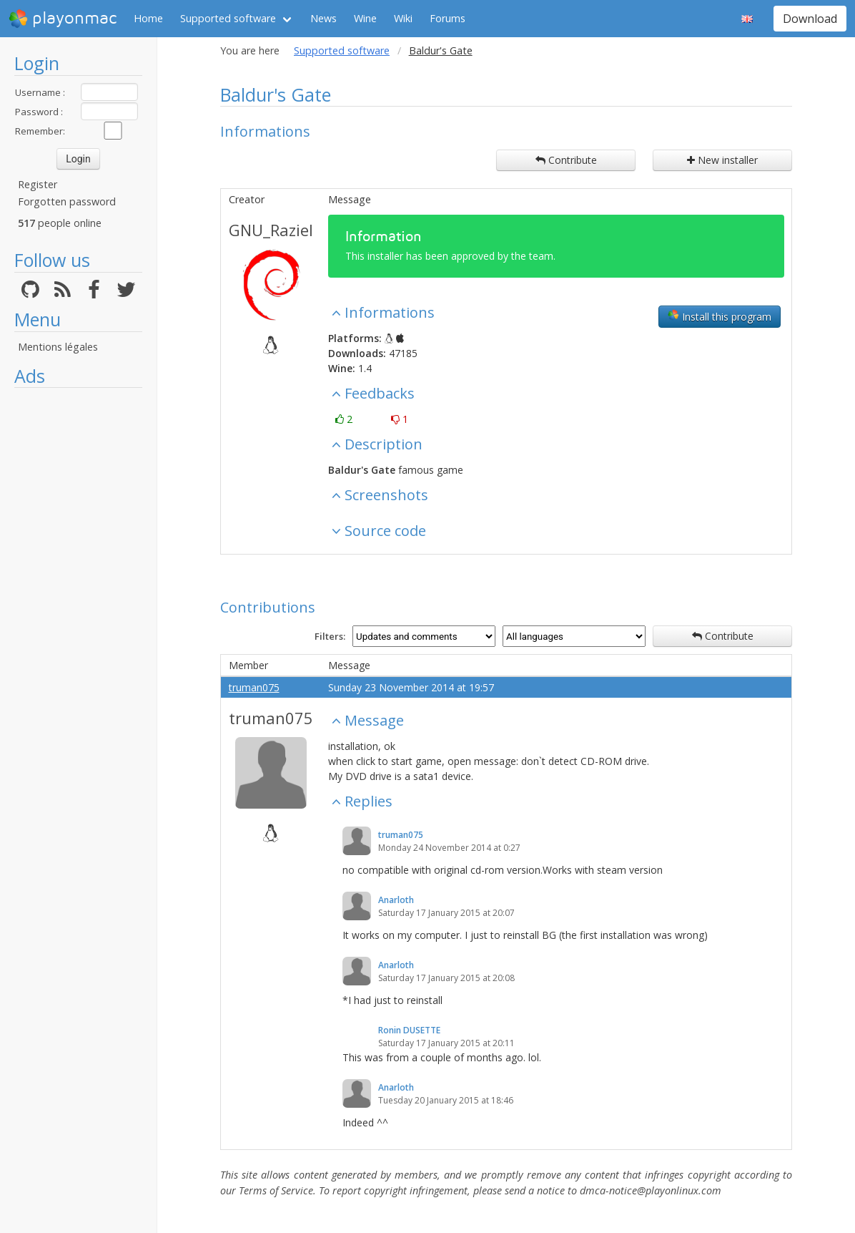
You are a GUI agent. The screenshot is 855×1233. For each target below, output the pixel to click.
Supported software (228, 18)
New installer (722, 160)
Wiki (403, 18)
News (323, 18)
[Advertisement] (78, 609)
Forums (447, 18)
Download (810, 18)
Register (37, 184)
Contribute (566, 160)
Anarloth (396, 900)
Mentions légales (58, 347)
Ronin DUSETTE (409, 1030)
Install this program (719, 316)
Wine (365, 18)
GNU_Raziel (271, 229)
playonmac (63, 19)
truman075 (254, 687)
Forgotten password (67, 201)
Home (148, 18)
